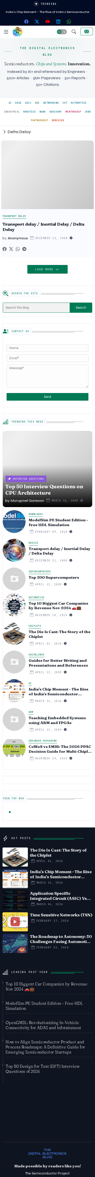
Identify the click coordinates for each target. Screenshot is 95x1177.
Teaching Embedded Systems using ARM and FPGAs (57, 720)
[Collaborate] (87, 31)
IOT (65, 102)
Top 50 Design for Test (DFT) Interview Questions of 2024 (43, 1069)
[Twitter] (11, 249)
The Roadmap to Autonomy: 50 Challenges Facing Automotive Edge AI (61, 939)
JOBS (88, 111)
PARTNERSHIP (39, 120)
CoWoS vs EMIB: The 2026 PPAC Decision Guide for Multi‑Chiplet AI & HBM (60, 749)
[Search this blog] (36, 308)
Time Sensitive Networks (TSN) (61, 914)
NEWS (43, 111)
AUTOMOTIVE (78, 102)
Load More (45, 269)
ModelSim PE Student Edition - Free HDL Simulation (58, 522)
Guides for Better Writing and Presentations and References (58, 663)
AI (10, 102)
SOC (37, 102)
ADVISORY (55, 111)
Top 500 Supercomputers (54, 577)
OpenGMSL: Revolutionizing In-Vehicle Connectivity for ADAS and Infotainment (43, 1025)
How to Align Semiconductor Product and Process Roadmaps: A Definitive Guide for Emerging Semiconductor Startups (45, 1047)
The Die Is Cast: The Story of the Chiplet (59, 634)
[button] (62, 31)
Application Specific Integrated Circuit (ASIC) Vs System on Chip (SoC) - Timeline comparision (58, 896)
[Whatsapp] (18, 249)
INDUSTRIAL (12, 111)
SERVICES (58, 120)
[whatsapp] (69, 22)
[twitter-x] (37, 22)
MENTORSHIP (73, 111)
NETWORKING (51, 102)
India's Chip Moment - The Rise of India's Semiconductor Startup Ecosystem (58, 692)
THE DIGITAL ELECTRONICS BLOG (47, 51)
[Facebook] (5, 249)
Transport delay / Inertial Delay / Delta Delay (43, 226)
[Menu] (6, 31)
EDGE (18, 102)
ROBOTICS (29, 111)
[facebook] (26, 22)
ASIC (28, 102)
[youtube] (48, 22)
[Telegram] (24, 249)
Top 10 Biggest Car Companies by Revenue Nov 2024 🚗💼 (58, 605)
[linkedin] (58, 22)
